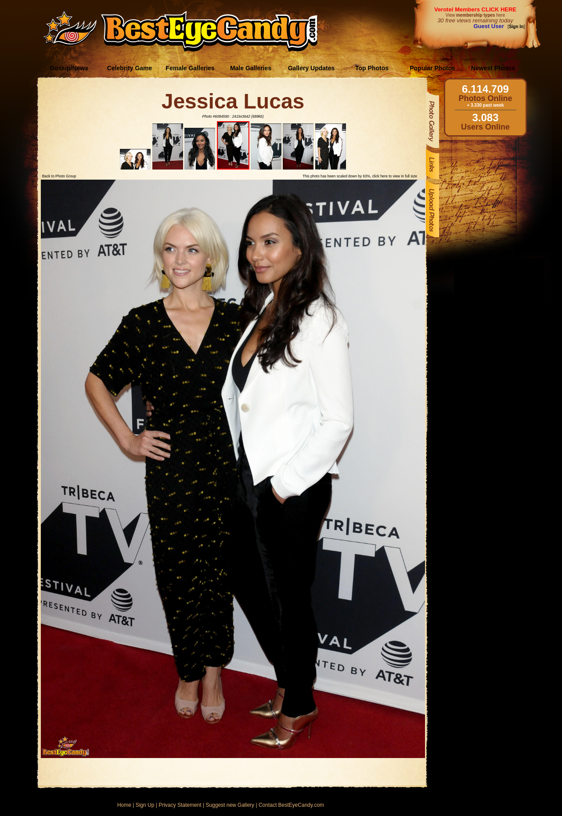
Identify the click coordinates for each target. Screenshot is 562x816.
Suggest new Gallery (229, 805)
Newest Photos (493, 68)
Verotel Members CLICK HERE (475, 9)
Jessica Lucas (233, 101)
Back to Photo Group (59, 176)
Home (124, 805)
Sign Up (145, 805)
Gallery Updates (311, 68)
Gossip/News (69, 68)
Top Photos (372, 68)
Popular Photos (432, 68)
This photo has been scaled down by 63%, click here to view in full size (360, 176)
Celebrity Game (129, 68)
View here (475, 15)
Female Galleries (190, 68)
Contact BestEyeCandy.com (291, 805)
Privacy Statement (180, 805)
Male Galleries (250, 68)
